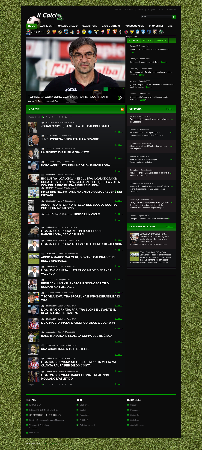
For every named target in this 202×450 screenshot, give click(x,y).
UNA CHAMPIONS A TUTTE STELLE (65, 349)
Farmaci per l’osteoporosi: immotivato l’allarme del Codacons (149, 120)
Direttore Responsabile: (46, 420)
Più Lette (147, 40)
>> (70, 117)
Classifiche (161, 40)
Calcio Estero (111, 26)
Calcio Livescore (137, 425)
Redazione (171, 10)
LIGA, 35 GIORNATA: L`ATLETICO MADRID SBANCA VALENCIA (76, 272)
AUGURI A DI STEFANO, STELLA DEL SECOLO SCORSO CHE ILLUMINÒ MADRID (79, 206)
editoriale (50, 122)
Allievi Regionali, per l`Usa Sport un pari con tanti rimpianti (148, 147)
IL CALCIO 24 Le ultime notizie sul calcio (45, 20)
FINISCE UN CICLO (87, 214)
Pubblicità (84, 420)
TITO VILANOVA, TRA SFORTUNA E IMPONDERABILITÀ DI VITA (80, 298)
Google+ (151, 10)
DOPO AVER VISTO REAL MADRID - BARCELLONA (75, 165)
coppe (48, 135)
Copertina (133, 40)
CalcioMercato (68, 26)
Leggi (132, 52)
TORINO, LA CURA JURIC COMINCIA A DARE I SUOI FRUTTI (68, 96)
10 (66, 117)
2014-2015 (38, 32)
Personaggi (135, 410)
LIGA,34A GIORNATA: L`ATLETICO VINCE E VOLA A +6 (78, 322)
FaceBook (129, 10)
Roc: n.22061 (35, 433)
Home (31, 26)
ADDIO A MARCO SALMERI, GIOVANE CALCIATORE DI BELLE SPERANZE (78, 259)
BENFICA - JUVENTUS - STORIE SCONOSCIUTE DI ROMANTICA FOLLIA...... (75, 285)
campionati (50, 175)
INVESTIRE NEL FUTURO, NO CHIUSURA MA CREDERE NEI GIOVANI (81, 193)
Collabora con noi (87, 425)
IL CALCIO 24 (35, 405)
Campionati (46, 26)
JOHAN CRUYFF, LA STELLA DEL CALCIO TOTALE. (76, 126)
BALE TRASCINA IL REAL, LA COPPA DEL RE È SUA (76, 335)
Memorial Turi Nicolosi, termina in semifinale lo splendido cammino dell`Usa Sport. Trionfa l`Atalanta (149, 189)
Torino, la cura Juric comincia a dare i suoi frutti (149, 49)
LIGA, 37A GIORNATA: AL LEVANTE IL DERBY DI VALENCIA (81, 244)
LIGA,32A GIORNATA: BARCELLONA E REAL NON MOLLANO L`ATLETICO (75, 377)
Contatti (83, 410)
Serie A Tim (135, 415)
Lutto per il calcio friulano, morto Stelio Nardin (149, 218)
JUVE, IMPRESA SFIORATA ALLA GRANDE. (70, 139)
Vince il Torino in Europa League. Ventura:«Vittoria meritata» (143, 160)
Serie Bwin (134, 420)
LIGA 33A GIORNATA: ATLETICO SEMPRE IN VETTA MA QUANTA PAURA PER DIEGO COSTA (78, 363)
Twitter (140, 10)
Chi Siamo (84, 405)
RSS (161, 10)
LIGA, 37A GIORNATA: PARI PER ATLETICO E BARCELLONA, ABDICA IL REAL (71, 232)
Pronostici (156, 26)
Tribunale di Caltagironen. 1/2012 (39, 426)
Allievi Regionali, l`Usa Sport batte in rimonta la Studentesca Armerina (149, 174)
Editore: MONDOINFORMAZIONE (43, 410)
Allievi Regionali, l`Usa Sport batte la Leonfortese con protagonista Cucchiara (146, 134)
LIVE (170, 26)
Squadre (133, 405)
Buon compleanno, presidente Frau (144, 62)
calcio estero (51, 201)
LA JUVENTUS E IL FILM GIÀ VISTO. (65, 152)
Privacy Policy (51, 443)
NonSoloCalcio (134, 26)
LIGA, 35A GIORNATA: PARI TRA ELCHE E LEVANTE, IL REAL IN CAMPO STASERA (78, 311)
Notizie (118, 10)
